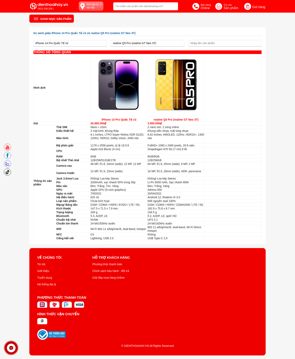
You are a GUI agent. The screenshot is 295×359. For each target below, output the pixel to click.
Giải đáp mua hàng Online (108, 277)
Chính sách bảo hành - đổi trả (110, 271)
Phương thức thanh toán (107, 264)
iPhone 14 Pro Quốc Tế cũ (119, 119)
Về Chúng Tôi (49, 257)
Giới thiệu (43, 271)
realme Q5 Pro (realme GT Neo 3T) (176, 119)
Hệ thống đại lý (46, 284)
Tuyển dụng (44, 277)
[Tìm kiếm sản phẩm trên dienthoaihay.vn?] (145, 6)
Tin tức (41, 264)
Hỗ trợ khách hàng (111, 257)
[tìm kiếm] (174, 5)
